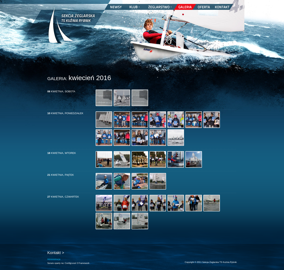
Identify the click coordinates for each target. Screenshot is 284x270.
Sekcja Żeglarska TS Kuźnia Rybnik (71, 27)
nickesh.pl (233, 266)
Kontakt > (55, 253)
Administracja (53, 259)
